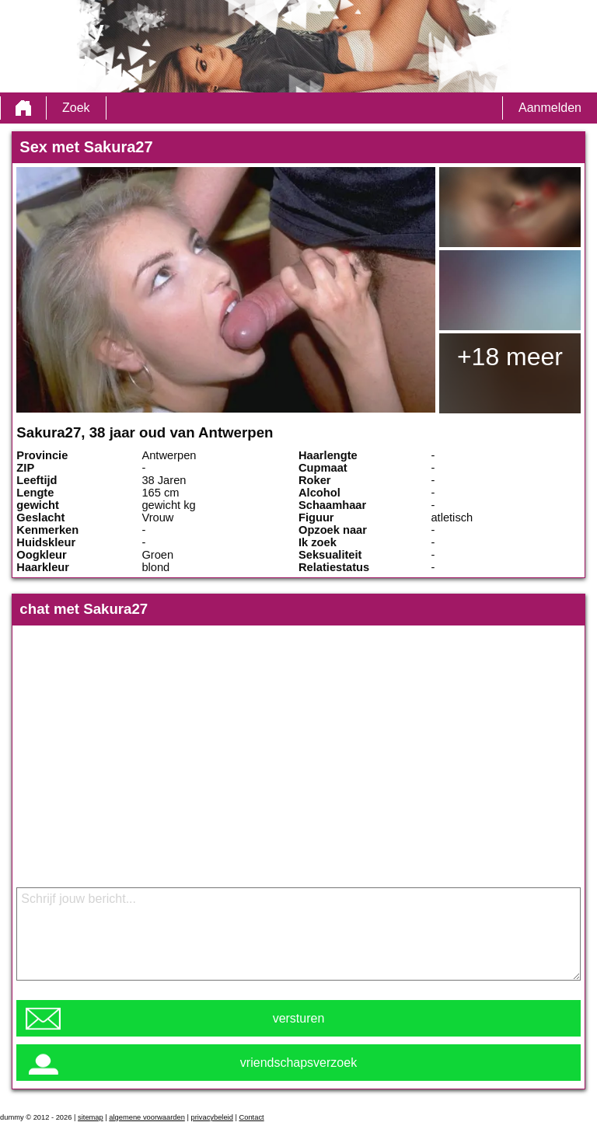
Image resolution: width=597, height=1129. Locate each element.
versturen (299, 1018)
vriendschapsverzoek (298, 1062)
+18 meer (510, 357)
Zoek (76, 107)
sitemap (90, 1117)
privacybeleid (211, 1117)
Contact (251, 1117)
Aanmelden (549, 107)
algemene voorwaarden (147, 1117)
